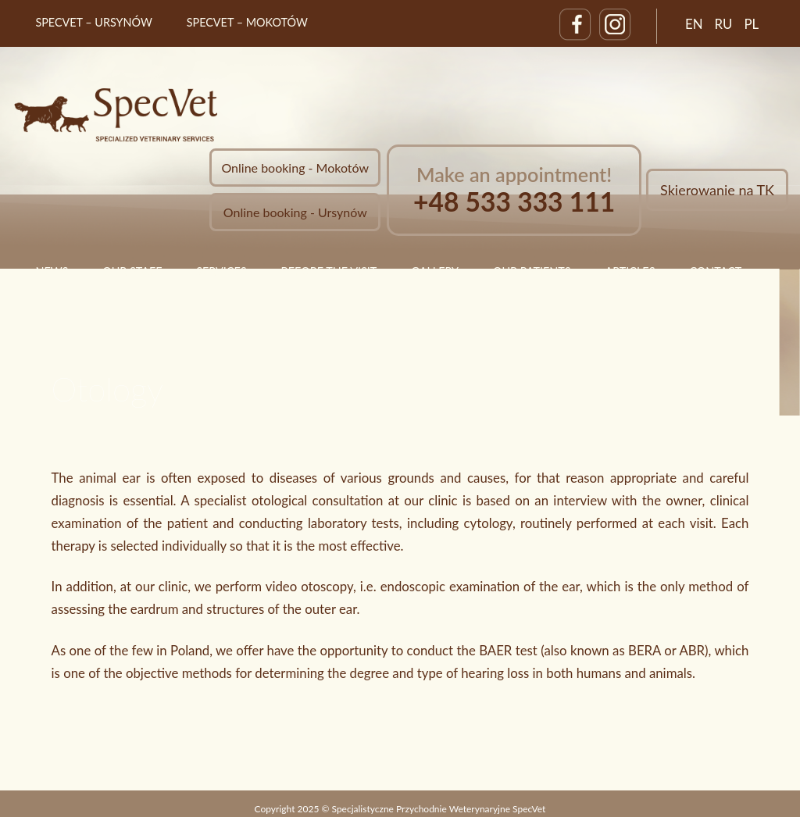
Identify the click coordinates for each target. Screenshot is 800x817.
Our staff (132, 271)
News (51, 271)
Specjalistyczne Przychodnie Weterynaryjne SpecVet (439, 809)
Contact (715, 271)
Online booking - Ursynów (295, 212)
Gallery (435, 271)
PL (751, 24)
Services (221, 271)
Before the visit (329, 271)
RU (724, 24)
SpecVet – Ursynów (93, 22)
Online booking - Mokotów (295, 167)
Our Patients (532, 271)
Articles (630, 271)
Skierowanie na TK (717, 189)
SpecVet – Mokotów (247, 22)
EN (694, 24)
